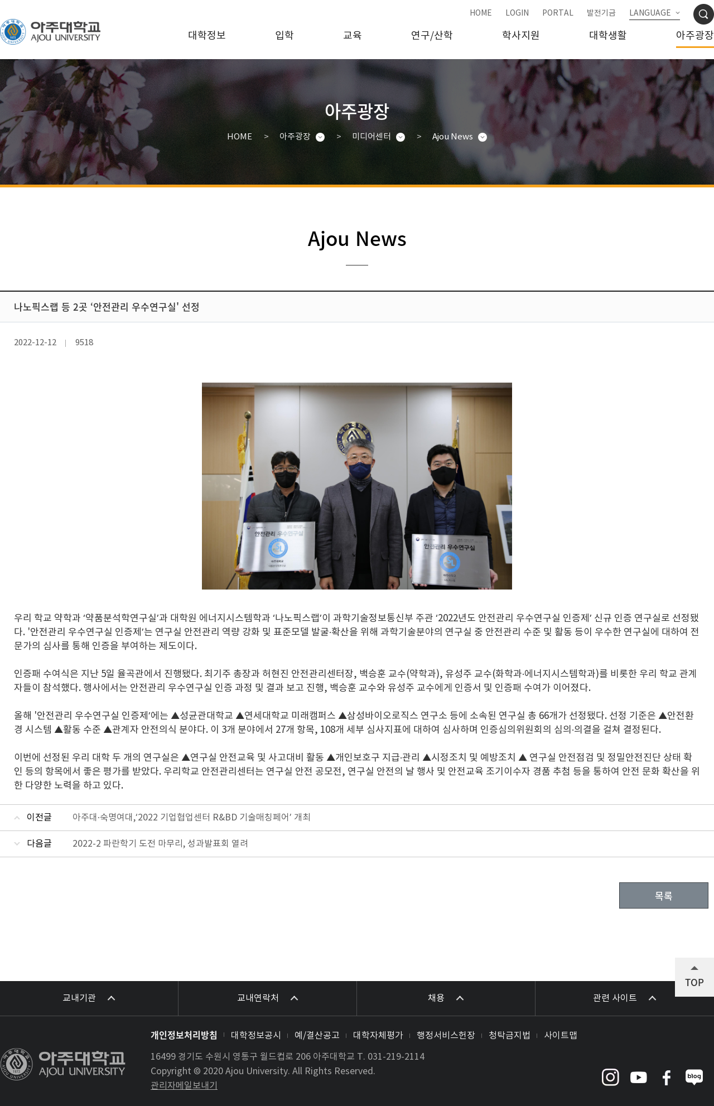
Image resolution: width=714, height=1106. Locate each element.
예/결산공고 (317, 1036)
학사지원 (521, 36)
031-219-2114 (396, 1057)
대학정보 (207, 36)
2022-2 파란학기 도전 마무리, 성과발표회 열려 (160, 844)
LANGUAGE (650, 13)
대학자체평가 (378, 1036)
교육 (352, 36)
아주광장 (695, 36)
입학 (284, 36)
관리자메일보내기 (184, 1086)
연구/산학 (432, 36)
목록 (664, 895)
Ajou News (452, 137)
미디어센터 (371, 137)
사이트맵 (560, 1036)
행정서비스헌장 (446, 1036)
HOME (481, 13)
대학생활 (608, 36)
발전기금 (601, 13)
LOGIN (517, 13)
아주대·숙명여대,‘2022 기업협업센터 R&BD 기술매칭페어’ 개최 (192, 818)
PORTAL (557, 13)
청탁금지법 (509, 1036)
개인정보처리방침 (184, 1034)
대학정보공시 (256, 1036)
